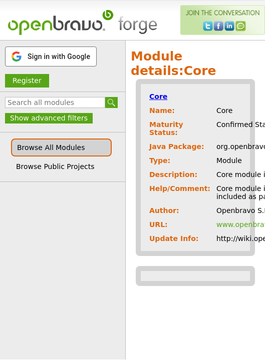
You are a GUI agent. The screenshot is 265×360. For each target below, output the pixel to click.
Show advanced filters (49, 118)
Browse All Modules (51, 148)
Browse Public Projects (55, 166)
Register (27, 80)
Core (158, 96)
